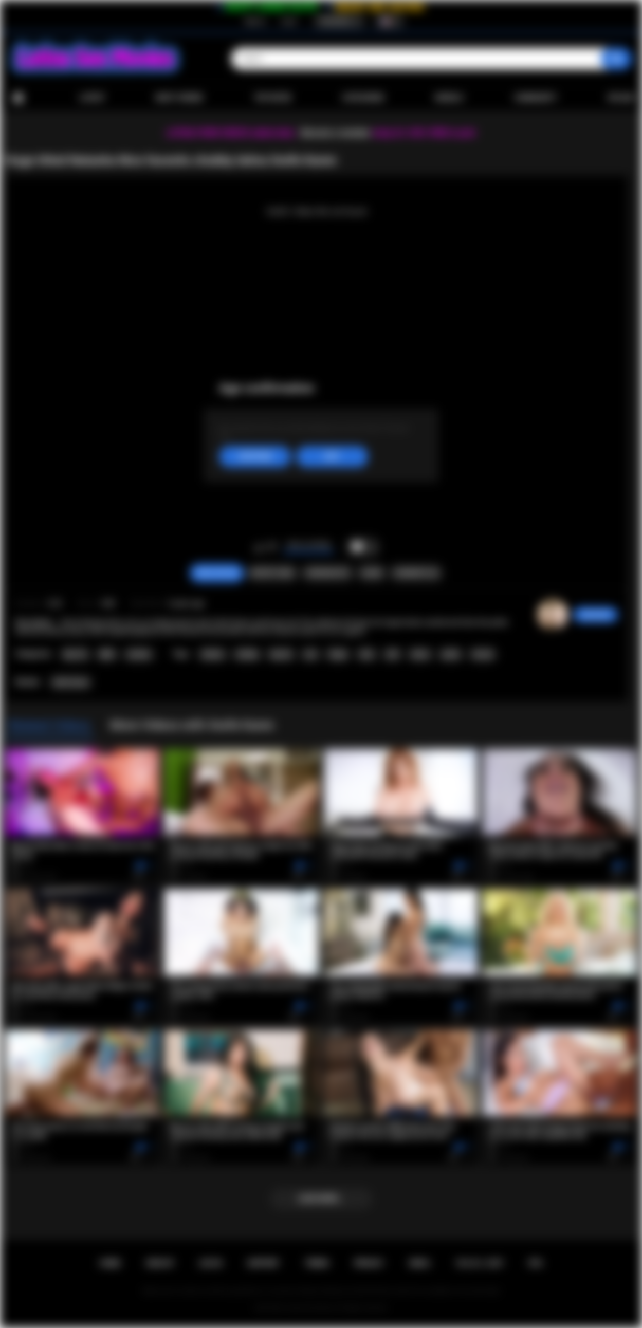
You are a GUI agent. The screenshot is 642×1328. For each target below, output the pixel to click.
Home (18, 98)
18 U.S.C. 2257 (479, 1263)
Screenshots (327, 573)
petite (451, 654)
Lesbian (138, 654)
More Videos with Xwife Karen (192, 725)
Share (371, 573)
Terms (316, 1263)
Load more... (321, 1198)
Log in (289, 21)
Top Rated (272, 98)
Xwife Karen (70, 682)
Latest (92, 98)
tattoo (420, 654)
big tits (281, 654)
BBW (107, 654)
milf (392, 654)
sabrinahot (595, 614)
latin (366, 654)
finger (337, 654)
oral (310, 654)
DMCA (419, 1263)
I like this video (258, 547)
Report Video (272, 573)
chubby (247, 654)
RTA (535, 1263)
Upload (621, 98)
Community (535, 98)
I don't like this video (272, 547)
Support (263, 1263)
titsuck (483, 654)
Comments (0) (416, 573)
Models (449, 98)
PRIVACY (368, 1263)
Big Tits (75, 654)
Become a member (336, 133)
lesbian (212, 654)
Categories (363, 98)
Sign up (255, 21)
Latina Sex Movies (310, 1308)
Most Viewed (179, 98)
